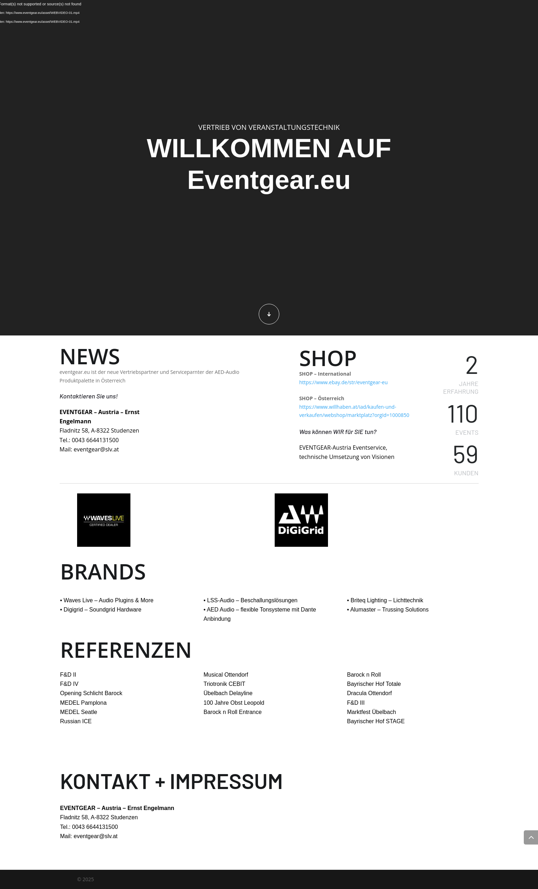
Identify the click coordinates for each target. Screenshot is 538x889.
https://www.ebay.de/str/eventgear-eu (343, 382)
